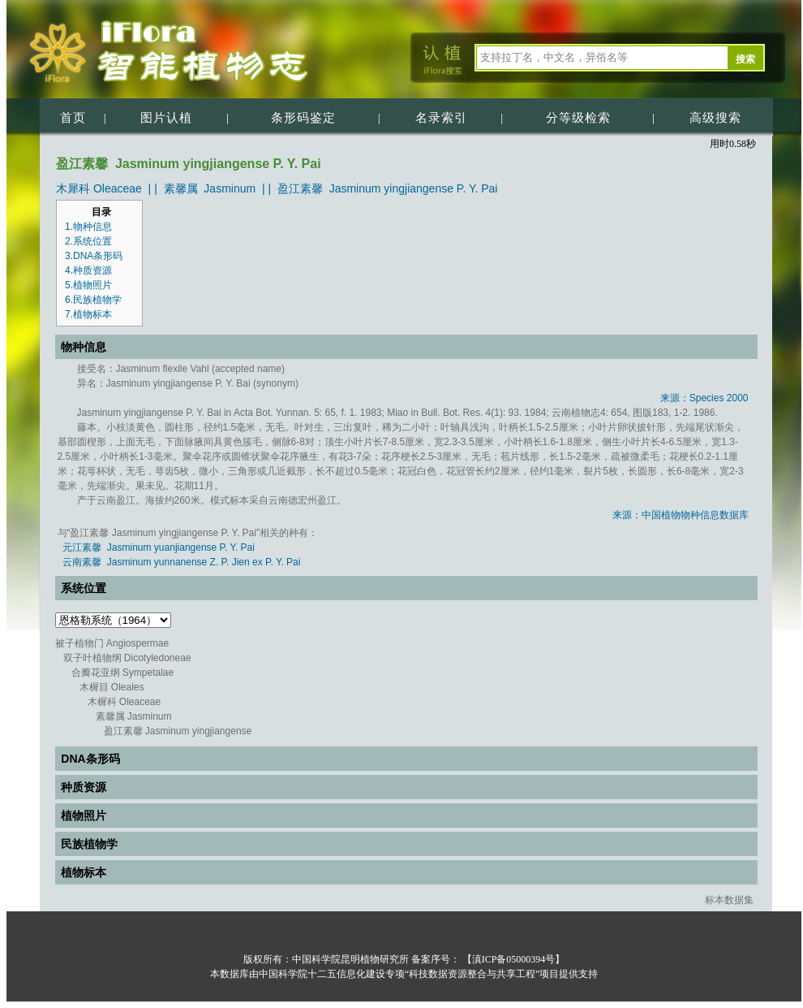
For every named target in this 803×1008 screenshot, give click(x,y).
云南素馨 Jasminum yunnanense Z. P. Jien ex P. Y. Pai (181, 562)
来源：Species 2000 (704, 398)
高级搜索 (715, 117)
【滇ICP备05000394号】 (512, 959)
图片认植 (166, 117)
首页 (73, 117)
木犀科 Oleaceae (99, 188)
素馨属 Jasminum (210, 188)
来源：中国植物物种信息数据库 (680, 515)
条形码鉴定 (303, 117)
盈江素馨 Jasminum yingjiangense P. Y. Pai (387, 188)
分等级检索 (578, 117)
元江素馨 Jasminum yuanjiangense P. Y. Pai (158, 547)
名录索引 (441, 117)
